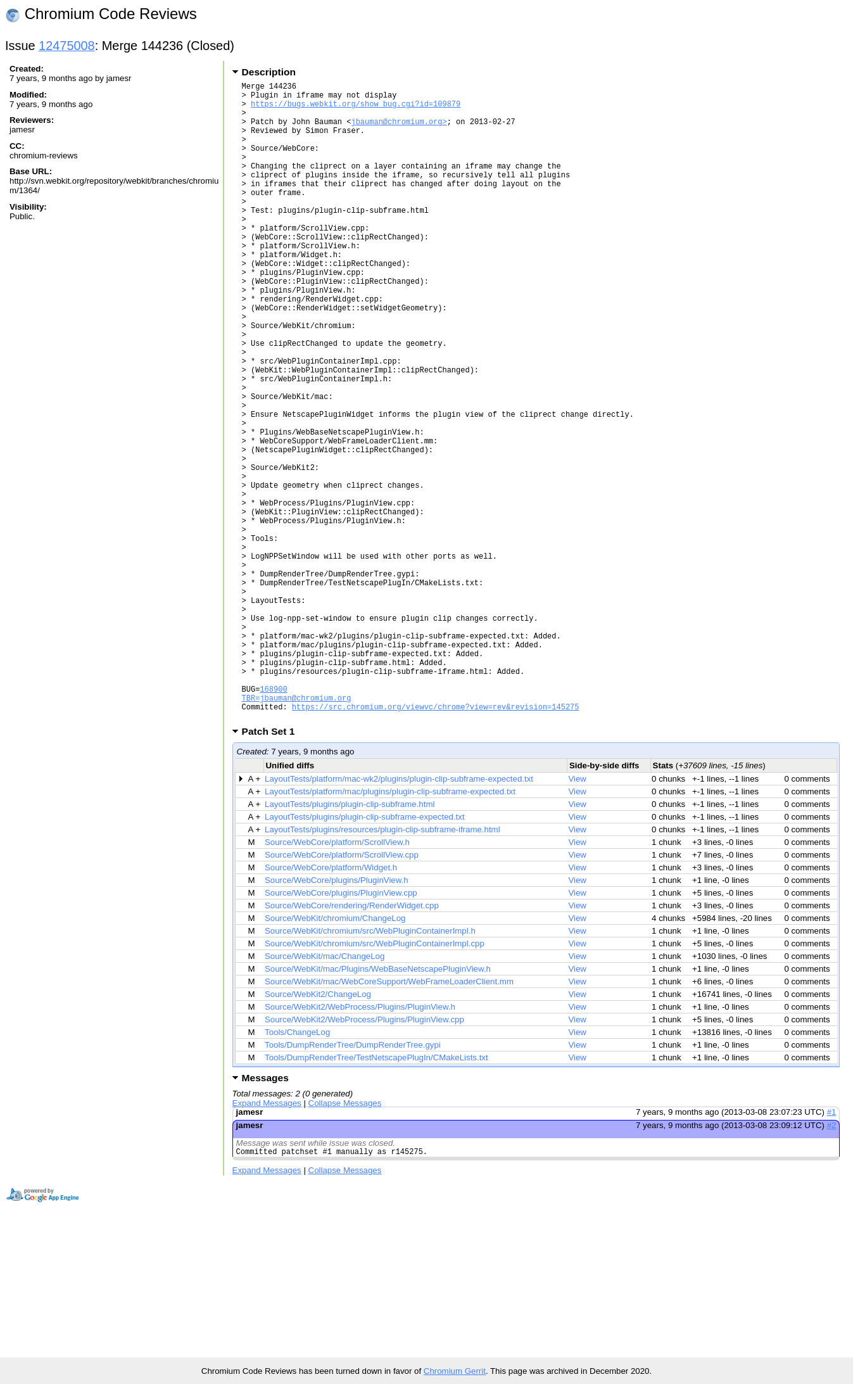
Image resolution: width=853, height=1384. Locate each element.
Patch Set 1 (272, 868)
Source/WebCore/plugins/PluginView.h (336, 1017)
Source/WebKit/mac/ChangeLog (324, 1093)
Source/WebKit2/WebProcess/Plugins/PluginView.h (360, 1143)
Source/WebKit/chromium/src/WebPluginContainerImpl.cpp (374, 1080)
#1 (832, 1249)
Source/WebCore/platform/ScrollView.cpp (342, 991)
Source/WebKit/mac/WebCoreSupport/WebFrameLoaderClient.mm (389, 1118)
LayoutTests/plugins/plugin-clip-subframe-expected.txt (365, 953)
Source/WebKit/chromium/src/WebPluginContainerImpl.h (370, 1067)
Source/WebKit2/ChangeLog (318, 1131)
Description (269, 72)
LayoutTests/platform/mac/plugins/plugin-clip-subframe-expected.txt (390, 928)
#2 (832, 1262)
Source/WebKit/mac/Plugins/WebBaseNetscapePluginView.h (378, 1105)
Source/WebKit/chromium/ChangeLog (335, 1055)
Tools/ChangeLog (297, 1169)
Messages (265, 1214)
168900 (273, 820)
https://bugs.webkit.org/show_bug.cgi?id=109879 (355, 109)
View (577, 915)
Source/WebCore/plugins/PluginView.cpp (341, 1029)
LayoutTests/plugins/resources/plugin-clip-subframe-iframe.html (382, 966)
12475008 (67, 46)
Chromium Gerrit (455, 1371)
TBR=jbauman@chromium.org (296, 830)
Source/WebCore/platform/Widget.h (331, 1004)
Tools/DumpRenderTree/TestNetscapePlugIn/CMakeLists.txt (376, 1194)
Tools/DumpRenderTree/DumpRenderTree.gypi (353, 1181)
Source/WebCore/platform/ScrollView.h (337, 979)
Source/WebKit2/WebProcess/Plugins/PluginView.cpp (364, 1156)
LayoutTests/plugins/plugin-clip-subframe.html (349, 941)
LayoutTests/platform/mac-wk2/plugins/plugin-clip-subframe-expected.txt (399, 915)
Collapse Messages (345, 1240)
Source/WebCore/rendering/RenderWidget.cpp (352, 1042)
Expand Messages (266, 1240)
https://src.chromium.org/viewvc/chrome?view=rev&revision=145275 (435, 841)
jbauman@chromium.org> (398, 130)
